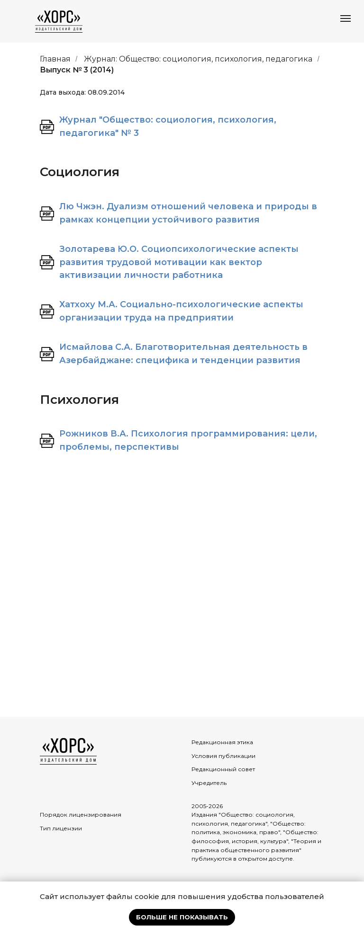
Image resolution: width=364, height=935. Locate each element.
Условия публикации (223, 755)
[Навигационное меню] (345, 18)
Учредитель (209, 782)
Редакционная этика (222, 742)
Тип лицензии (61, 828)
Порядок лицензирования (80, 814)
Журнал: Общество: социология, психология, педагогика (198, 58)
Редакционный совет (223, 769)
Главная (55, 58)
